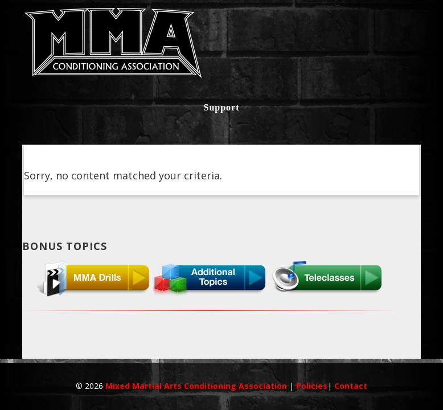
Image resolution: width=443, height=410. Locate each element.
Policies (311, 385)
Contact (350, 385)
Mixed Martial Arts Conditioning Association (197, 385)
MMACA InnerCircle (221, 46)
